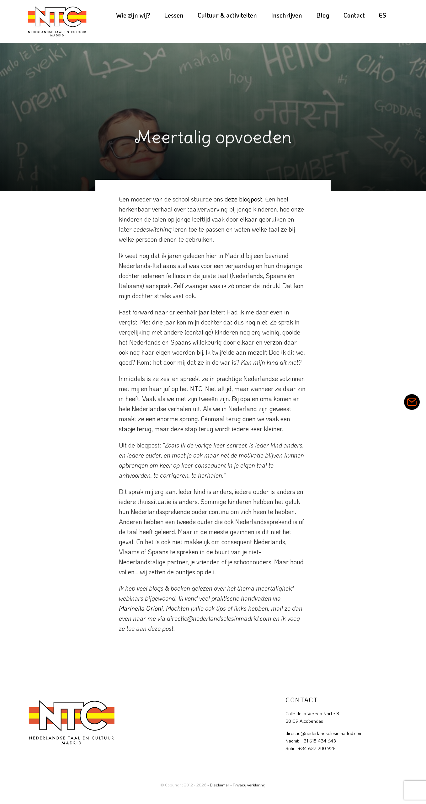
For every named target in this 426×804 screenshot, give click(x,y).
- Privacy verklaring (247, 784)
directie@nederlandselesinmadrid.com (323, 733)
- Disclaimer (218, 784)
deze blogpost (243, 199)
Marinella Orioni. (141, 608)
